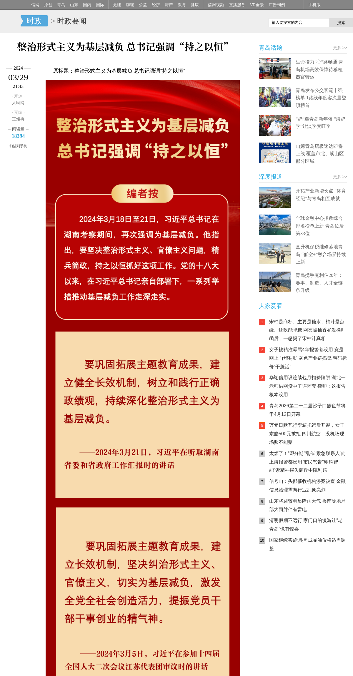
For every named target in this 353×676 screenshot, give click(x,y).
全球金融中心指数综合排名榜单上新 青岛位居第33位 (320, 226)
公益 (143, 4)
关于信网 (150, 667)
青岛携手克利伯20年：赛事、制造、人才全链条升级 (319, 283)
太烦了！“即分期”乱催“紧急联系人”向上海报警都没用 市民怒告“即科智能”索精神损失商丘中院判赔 (307, 462)
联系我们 (209, 667)
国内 (87, 4)
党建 (117, 4)
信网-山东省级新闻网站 (10, 21)
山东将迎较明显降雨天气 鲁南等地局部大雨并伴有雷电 (307, 505)
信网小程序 (311, 594)
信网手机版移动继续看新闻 (234, 21)
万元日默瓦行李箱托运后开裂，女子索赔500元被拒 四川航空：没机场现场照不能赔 (306, 434)
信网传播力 (128, 667)
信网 (35, 4)
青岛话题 (270, 47)
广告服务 (170, 667)
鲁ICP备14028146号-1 (91, 659)
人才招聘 (189, 667)
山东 (74, 4)
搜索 (341, 22)
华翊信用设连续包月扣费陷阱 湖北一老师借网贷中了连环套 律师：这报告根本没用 (307, 386)
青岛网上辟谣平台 (276, 618)
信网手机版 (276, 594)
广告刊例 (277, 4)
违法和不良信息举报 (257, 667)
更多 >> (235, 116)
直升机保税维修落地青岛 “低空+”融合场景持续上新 (321, 254)
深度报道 (270, 176)
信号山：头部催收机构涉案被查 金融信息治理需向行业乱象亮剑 (307, 485)
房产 (169, 4)
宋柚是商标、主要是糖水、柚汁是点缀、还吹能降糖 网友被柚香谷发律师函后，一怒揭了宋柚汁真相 (307, 330)
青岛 (61, 4)
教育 (182, 4)
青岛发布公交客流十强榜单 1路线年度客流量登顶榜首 (321, 98)
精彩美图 (48, 116)
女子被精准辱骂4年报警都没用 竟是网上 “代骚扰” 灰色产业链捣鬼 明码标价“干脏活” (308, 358)
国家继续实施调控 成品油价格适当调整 (307, 544)
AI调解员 (311, 618)
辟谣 (130, 4)
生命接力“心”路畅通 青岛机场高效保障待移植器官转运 (319, 69)
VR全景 (257, 4)
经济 (156, 4)
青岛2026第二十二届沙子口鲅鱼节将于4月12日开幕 (307, 410)
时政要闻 (71, 21)
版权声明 (229, 667)
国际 (100, 4)
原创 (48, 4)
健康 (195, 4)
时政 (34, 20)
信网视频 (216, 4)
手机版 (314, 4)
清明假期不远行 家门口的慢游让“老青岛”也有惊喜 (306, 524)
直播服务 (237, 4)
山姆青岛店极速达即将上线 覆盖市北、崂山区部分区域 (320, 154)
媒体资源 (106, 667)
